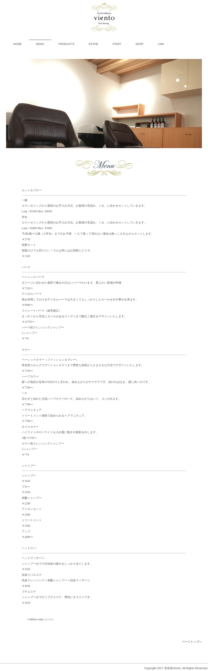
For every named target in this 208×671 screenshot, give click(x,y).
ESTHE (93, 44)
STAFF (116, 44)
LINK (161, 44)
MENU (40, 44)
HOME (17, 44)
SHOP (139, 44)
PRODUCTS (66, 44)
